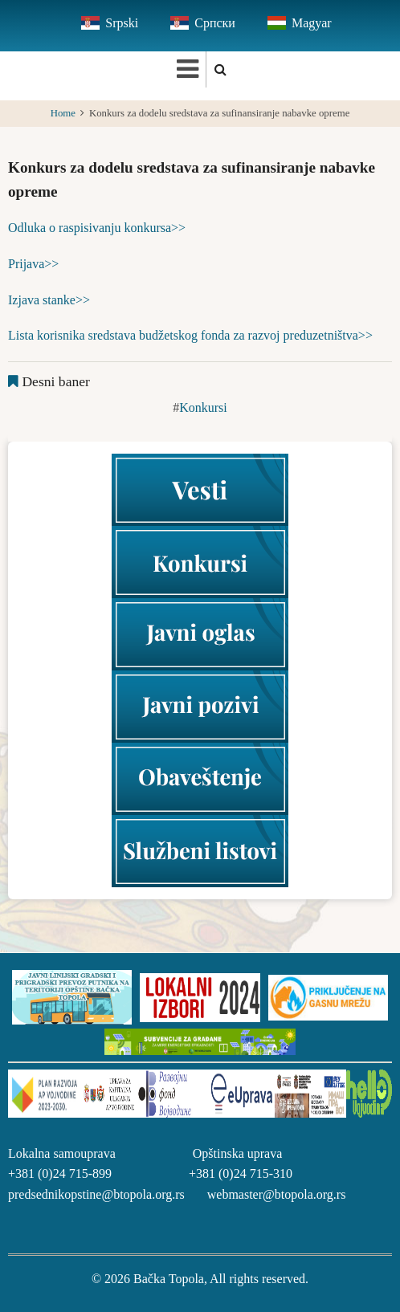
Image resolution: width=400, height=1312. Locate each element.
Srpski (121, 23)
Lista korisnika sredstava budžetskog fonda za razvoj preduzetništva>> (190, 335)
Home (63, 113)
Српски (214, 23)
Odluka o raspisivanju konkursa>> (97, 227)
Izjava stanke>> (49, 300)
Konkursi (203, 407)
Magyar (312, 23)
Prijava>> (33, 264)
